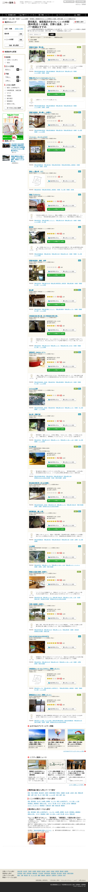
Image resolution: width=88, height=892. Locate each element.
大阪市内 (48, 875)
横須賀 (26, 875)
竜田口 (58, 793)
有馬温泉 (29, 873)
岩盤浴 (9, 95)
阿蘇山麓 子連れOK (71, 504)
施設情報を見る (54, 59)
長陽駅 (40, 506)
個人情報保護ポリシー (55, 884)
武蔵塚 (63, 793)
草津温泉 (19, 873)
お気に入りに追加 (69, 59)
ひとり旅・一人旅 (74, 801)
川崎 (22, 875)
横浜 (18, 875)
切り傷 (54, 803)
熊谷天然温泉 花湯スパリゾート (42, 830)
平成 (32, 793)
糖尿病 (63, 805)
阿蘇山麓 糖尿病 (60, 309)
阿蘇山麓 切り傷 (60, 71)
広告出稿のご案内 (54, 880)
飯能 (39, 875)
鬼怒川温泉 (70, 873)
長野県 (57, 871)
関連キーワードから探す (9, 877)
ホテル (50, 803)
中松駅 (52, 478)
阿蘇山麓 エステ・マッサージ (73, 565)
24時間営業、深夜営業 (14, 90)
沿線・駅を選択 (14, 45)
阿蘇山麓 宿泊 (59, 105)
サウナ (59, 803)
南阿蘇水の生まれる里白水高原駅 (42, 478)
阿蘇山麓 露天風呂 (56, 165)
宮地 (57, 795)
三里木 (72, 793)
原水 (76, 793)
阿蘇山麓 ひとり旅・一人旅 (67, 440)
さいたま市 (34, 875)
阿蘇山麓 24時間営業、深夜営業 (58, 283)
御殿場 (43, 875)
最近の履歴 (80, 1)
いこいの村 (52, 795)
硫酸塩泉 (73, 803)
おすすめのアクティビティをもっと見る (73, 751)
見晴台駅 (77, 629)
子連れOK (48, 805)
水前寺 (46, 793)
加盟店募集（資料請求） (42, 880)
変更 (21, 34)
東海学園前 (52, 793)
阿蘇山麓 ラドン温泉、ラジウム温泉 (42, 720)
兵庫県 (34, 871)
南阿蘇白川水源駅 (45, 599)
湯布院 (64, 873)
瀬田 (29, 795)
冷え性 (39, 801)
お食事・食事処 (45, 801)
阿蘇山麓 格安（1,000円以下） (51, 688)
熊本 (29, 793)
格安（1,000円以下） (62, 801)
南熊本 (36, 793)
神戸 (64, 875)
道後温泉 (53, 873)
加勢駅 (64, 478)
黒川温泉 (59, 873)
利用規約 (78, 884)
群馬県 (39, 871)
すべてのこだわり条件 (14, 108)
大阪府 (48, 871)
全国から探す (19, 28)
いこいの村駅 (37, 73)
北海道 (52, 871)
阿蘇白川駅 (37, 599)
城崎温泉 (34, 873)
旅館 (53, 805)
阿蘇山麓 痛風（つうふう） (48, 220)
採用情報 (83, 884)
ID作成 (84, 4)
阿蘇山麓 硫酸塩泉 (50, 71)
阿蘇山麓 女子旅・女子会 (66, 345)
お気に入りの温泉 (69, 1)
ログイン (78, 4)
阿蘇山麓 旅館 (70, 283)
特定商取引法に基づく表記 (68, 884)
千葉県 (30, 871)
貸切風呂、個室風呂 (33, 803)
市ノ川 (39, 795)
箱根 (24, 873)
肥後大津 (80, 793)
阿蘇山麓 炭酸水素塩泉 (39, 71)
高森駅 (71, 629)
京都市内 (54, 875)
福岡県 (66, 871)
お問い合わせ (82, 880)
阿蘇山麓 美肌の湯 (68, 105)
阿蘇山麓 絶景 (66, 629)
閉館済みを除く (59, 37)
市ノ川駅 (80, 130)
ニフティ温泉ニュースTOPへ (76, 784)
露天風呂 (33, 801)
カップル (53, 801)
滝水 (64, 795)
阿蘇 (47, 795)
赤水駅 (45, 166)
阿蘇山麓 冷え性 (68, 71)
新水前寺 (41, 793)
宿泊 (29, 801)
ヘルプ (75, 880)
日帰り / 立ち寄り (12, 60)
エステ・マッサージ (33, 805)
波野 (60, 795)
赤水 (35, 795)
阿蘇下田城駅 (58, 478)
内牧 (43, 795)
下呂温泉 (40, 873)
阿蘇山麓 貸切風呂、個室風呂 (69, 165)
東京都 (43, 871)
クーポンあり (47, 37)
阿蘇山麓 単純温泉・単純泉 (40, 382)
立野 (32, 795)
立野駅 (76, 539)
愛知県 (62, 871)
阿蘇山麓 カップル (69, 309)
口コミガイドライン (66, 880)
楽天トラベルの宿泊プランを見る (56, 94)
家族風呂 (42, 805)
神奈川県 (19, 871)
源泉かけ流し (43, 803)
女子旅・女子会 (66, 803)
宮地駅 (47, 73)
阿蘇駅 (75, 71)
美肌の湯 (57, 805)
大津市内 (59, 875)
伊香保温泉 (47, 873)
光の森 (67, 793)
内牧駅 (43, 73)
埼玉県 (25, 871)
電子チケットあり (35, 37)
